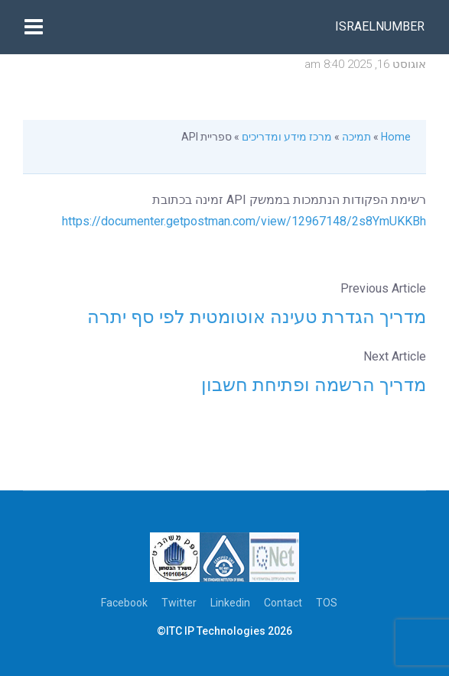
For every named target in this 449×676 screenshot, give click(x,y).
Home (396, 137)
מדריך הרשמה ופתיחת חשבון (313, 385)
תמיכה (356, 137)
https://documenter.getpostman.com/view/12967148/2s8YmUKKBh (244, 221)
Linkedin (230, 603)
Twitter (179, 603)
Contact (283, 603)
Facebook (124, 603)
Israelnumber (380, 26)
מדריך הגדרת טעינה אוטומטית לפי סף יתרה (256, 317)
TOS (326, 603)
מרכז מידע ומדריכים (287, 137)
